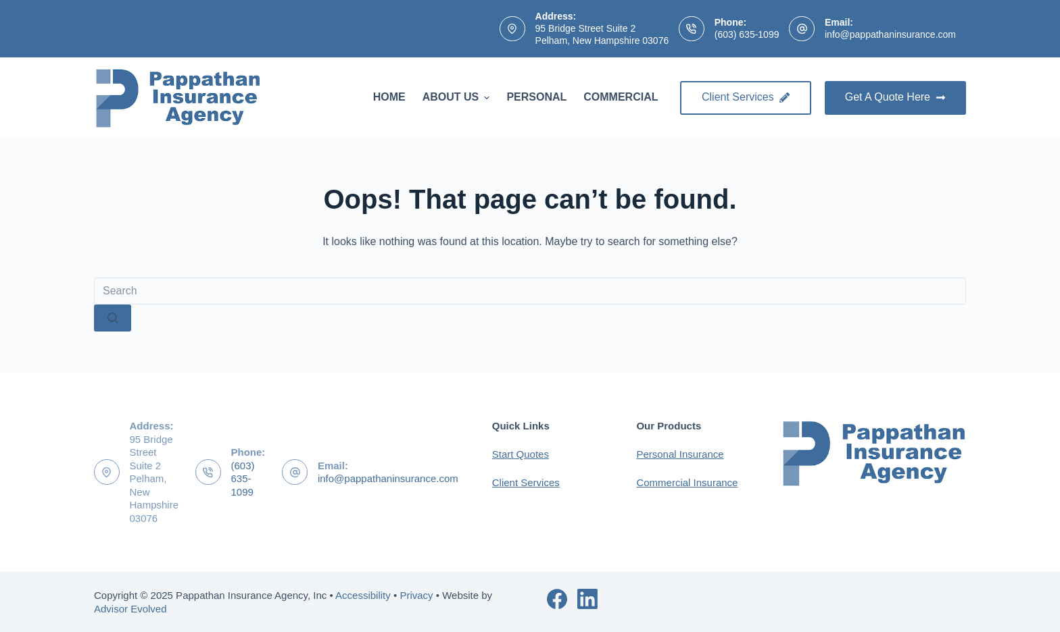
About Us (458, 97)
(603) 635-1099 (747, 34)
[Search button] (112, 318)
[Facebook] (557, 599)
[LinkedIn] (587, 599)
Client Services (746, 97)
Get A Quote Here (895, 97)
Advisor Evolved (130, 608)
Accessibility (363, 595)
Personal (536, 97)
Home (389, 97)
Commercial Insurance (687, 482)
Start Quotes (520, 454)
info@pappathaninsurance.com (890, 34)
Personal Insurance (679, 454)
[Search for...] (530, 291)
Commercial (620, 97)
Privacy (416, 595)
